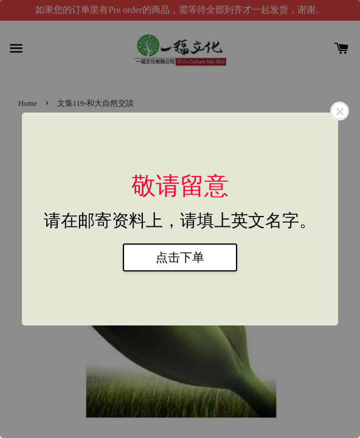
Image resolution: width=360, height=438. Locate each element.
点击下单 (180, 257)
